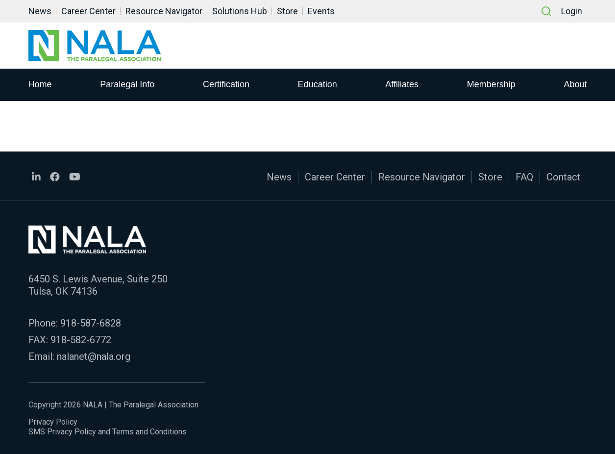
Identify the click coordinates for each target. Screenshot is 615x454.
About (575, 84)
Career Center (88, 11)
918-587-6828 (90, 323)
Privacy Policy (52, 422)
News (39, 11)
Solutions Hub (239, 11)
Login (571, 11)
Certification (226, 84)
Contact (563, 177)
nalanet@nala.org (93, 356)
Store (287, 11)
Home (40, 84)
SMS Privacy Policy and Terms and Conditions (107, 431)
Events (321, 11)
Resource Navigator (163, 11)
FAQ (524, 177)
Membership (491, 84)
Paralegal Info (127, 84)
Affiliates (401, 84)
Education (317, 84)
